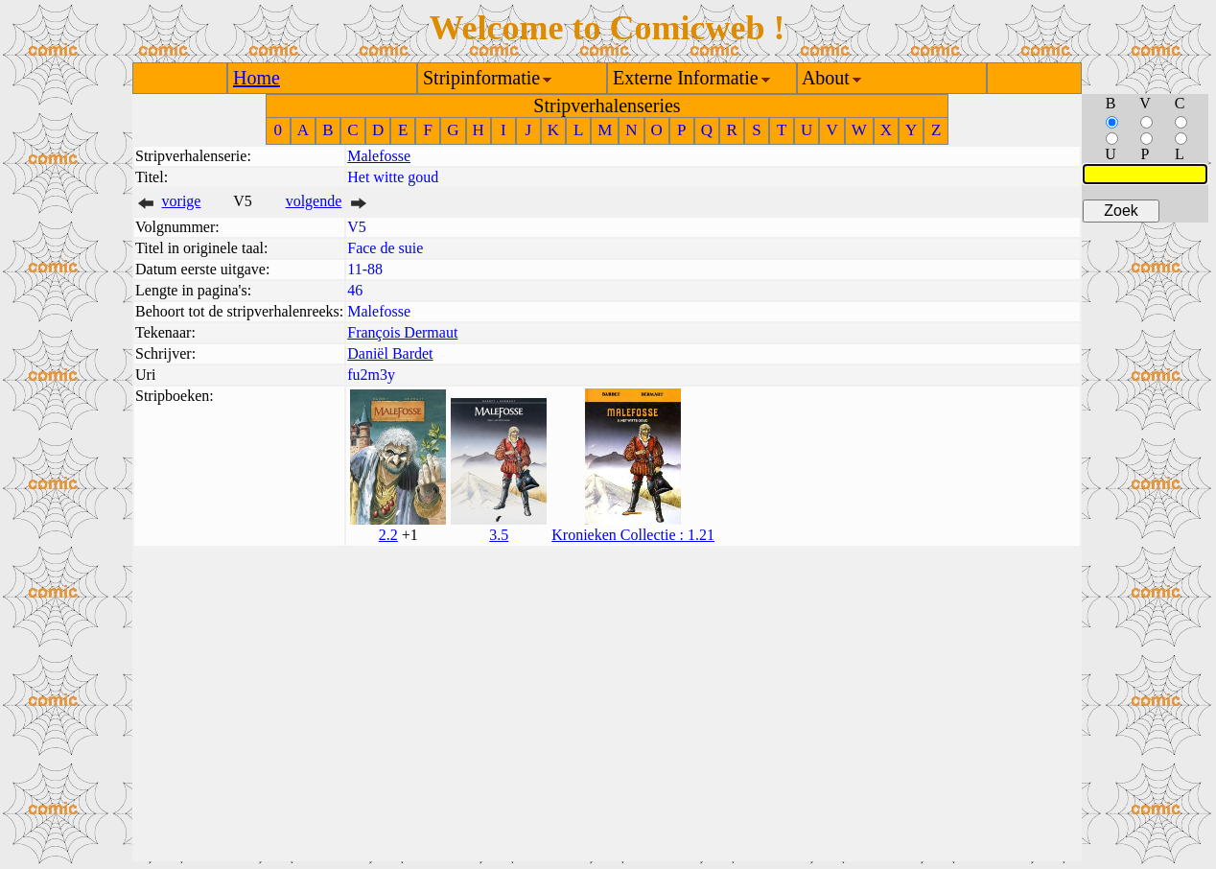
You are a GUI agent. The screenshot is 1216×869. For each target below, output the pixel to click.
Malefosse (378, 156)
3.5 (498, 535)
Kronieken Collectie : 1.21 (632, 535)
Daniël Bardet (390, 353)
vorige (181, 201)
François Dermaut (402, 332)
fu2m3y (371, 374)
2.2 (388, 535)
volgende (314, 201)
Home (256, 77)
